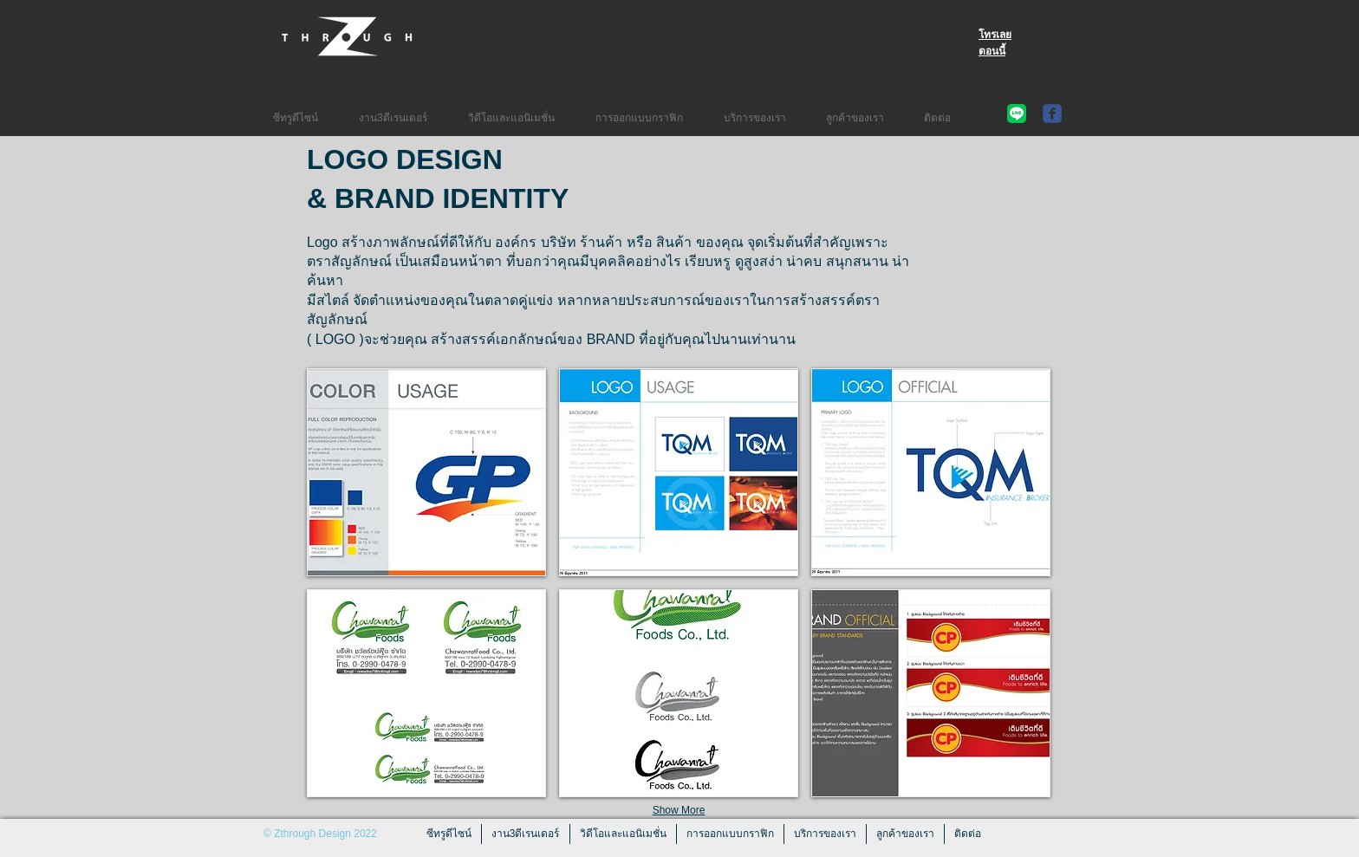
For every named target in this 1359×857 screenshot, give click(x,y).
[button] (426, 472)
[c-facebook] (1052, 113)
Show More (679, 810)
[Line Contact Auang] (1016, 113)
